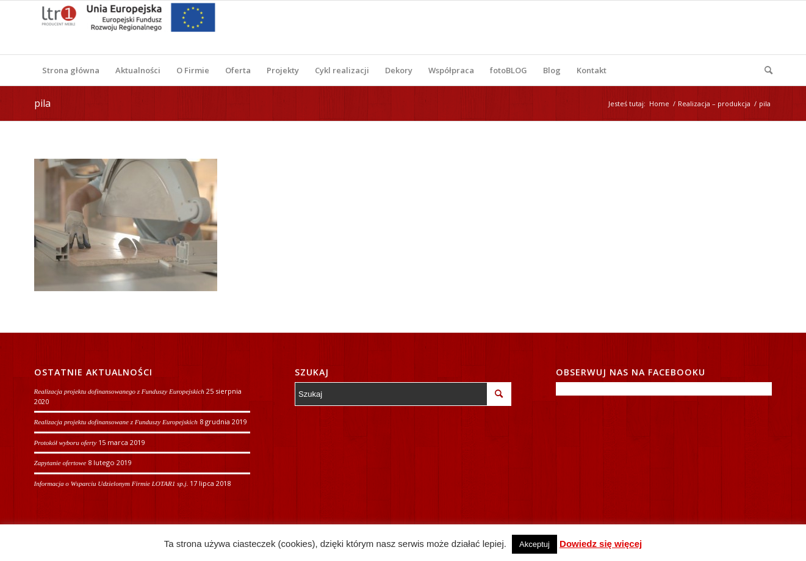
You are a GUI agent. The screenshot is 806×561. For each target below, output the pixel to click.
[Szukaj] (764, 70)
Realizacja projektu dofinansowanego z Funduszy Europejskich (119, 391)
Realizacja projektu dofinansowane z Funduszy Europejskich (116, 421)
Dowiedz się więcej (601, 543)
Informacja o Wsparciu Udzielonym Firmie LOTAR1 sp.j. (111, 483)
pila (42, 103)
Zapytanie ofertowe (60, 462)
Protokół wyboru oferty (65, 442)
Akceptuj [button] (534, 544)
